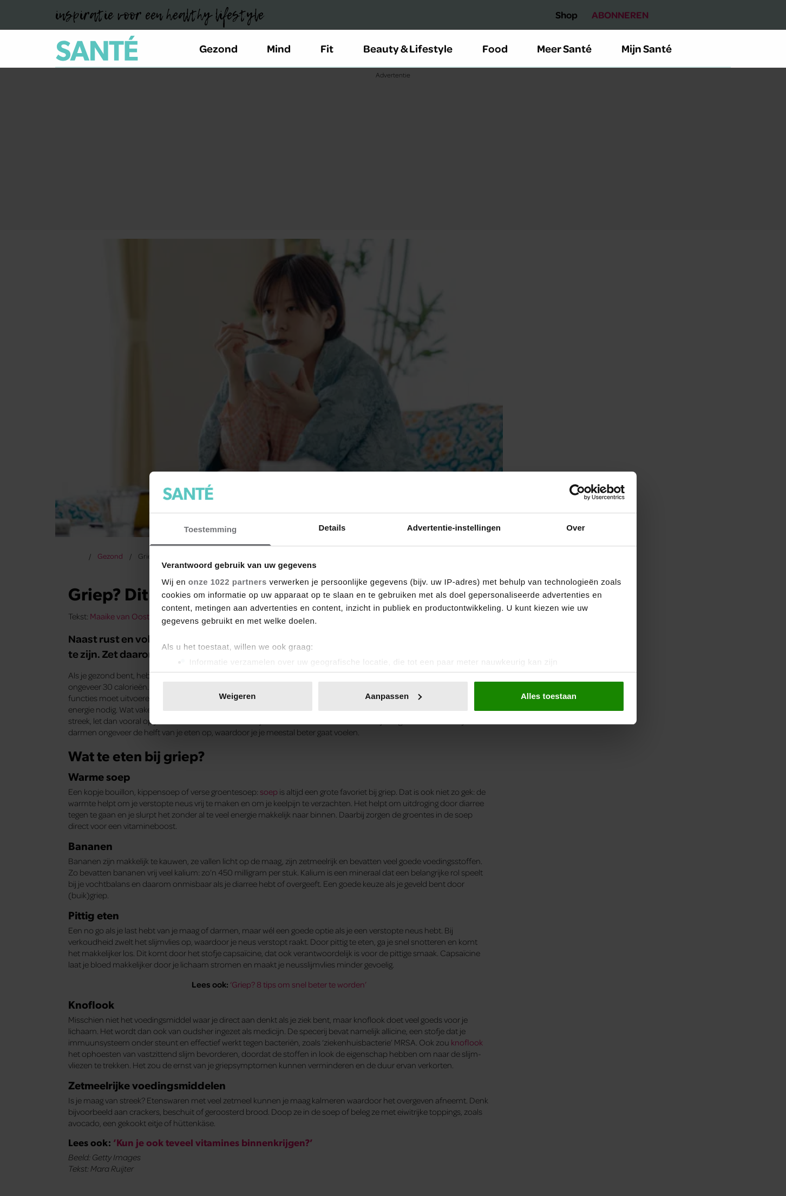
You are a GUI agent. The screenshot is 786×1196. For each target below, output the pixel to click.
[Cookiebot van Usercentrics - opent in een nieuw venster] (577, 492)
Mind (285, 48)
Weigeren (237, 696)
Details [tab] (332, 527)
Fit (333, 48)
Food (501, 48)
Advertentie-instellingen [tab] (454, 527)
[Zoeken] (722, 48)
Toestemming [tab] (210, 529)
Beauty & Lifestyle (414, 48)
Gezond (224, 48)
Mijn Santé (654, 48)
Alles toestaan (549, 696)
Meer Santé (570, 48)
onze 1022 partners (227, 581)
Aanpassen (393, 696)
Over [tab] (575, 527)
